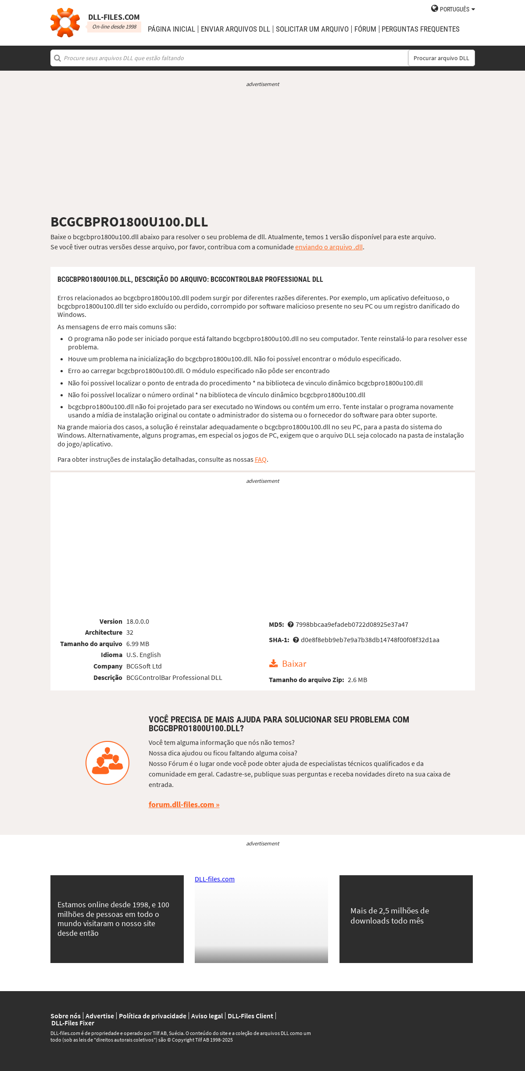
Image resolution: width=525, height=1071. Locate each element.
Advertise (100, 1015)
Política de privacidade (152, 1015)
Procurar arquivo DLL (441, 58)
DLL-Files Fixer (72, 1022)
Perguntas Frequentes (421, 29)
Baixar (294, 664)
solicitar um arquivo (312, 29)
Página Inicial (171, 29)
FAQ (261, 459)
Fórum (365, 29)
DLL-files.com (215, 878)
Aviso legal (207, 1015)
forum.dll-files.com (181, 804)
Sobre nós (65, 1015)
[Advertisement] (262, 150)
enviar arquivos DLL (235, 29)
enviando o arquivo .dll (329, 246)
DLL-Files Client (250, 1015)
